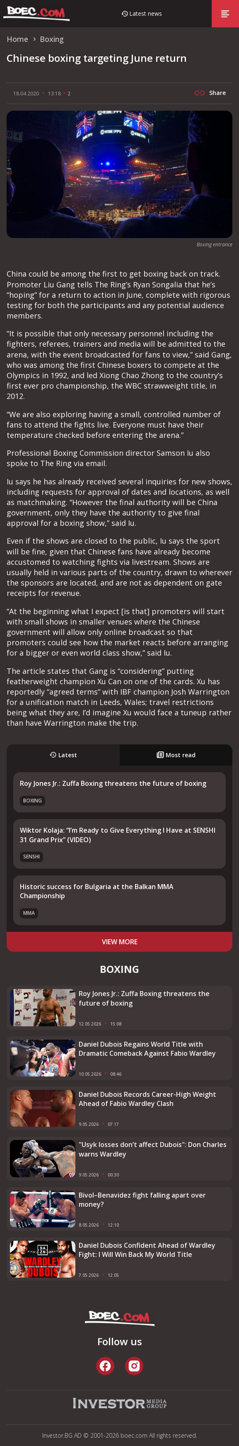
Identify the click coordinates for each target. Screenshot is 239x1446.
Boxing (32, 800)
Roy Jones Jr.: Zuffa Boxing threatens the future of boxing (113, 783)
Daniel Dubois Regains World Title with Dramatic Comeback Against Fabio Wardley (147, 1049)
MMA (29, 912)
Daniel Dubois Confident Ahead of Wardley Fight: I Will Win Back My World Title (147, 1250)
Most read (176, 755)
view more (120, 941)
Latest (63, 755)
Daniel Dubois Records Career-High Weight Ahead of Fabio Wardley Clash (147, 1099)
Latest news (145, 13)
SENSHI (31, 856)
